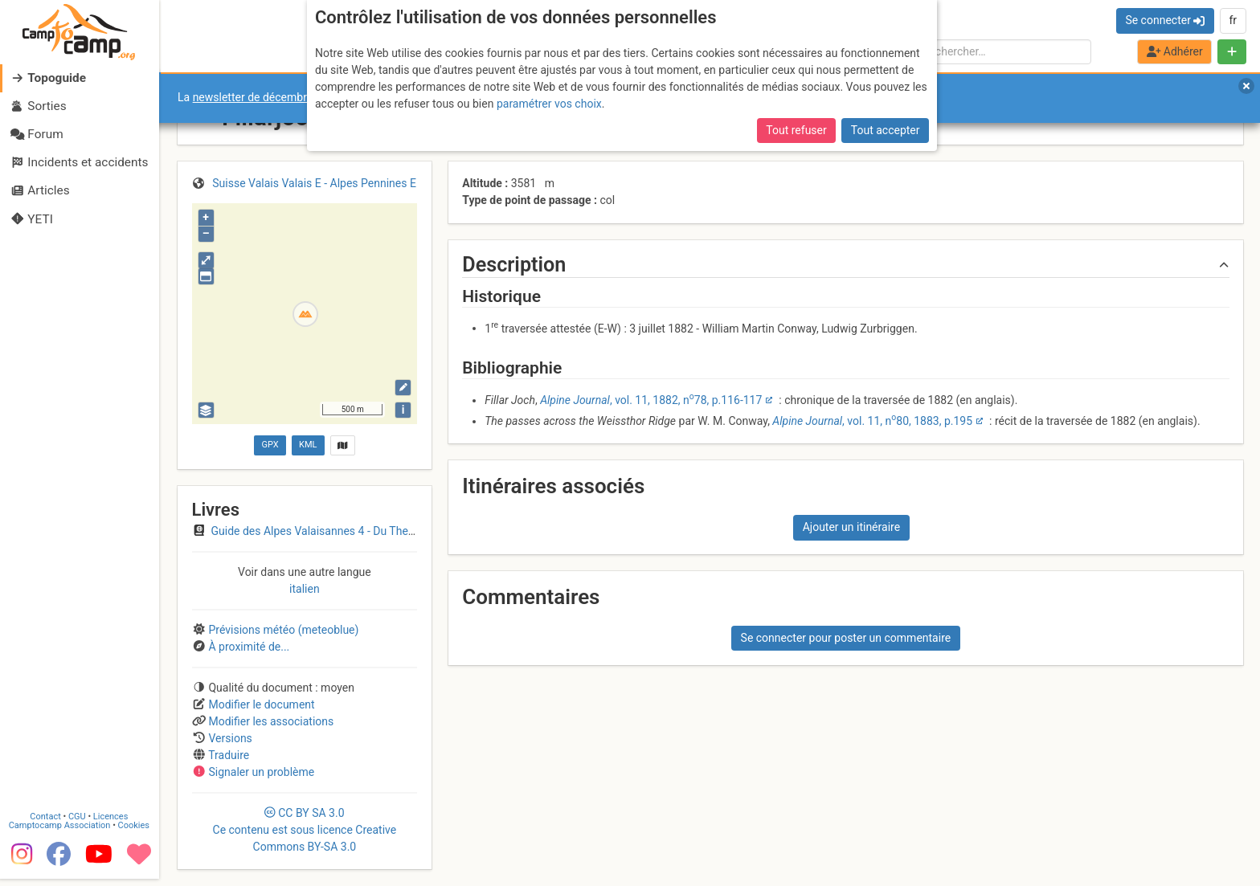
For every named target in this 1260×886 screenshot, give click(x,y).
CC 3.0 (305, 829)
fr (1233, 20)
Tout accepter (885, 130)
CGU (79, 824)
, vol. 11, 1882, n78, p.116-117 (651, 400)
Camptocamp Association (61, 832)
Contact (46, 824)
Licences (112, 824)
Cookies (134, 832)
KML (308, 444)
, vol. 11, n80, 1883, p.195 (872, 420)
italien (304, 588)
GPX (269, 444)
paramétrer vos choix (549, 103)
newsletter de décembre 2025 (267, 97)
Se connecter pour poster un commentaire (846, 637)
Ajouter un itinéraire (851, 527)
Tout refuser (796, 130)
